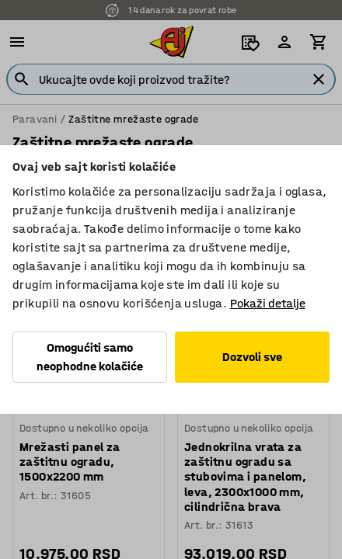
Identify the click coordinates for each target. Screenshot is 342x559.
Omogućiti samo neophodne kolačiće (90, 356)
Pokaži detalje (267, 303)
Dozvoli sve (252, 356)
